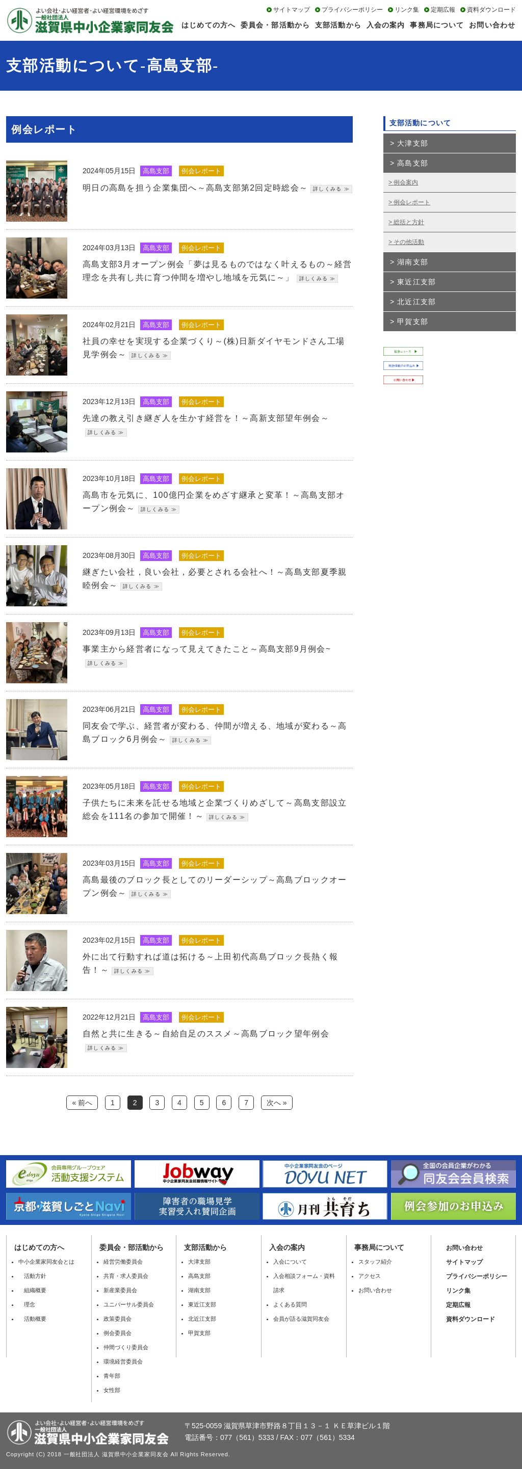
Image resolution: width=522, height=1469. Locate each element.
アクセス (369, 1276)
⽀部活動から (205, 1247)
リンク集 (407, 9)
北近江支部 (416, 302)
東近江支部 (416, 282)
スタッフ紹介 (375, 1262)
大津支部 (412, 143)
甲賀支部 (412, 321)
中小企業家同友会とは (46, 1262)
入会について (290, 1262)
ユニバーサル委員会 (128, 1304)
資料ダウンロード (491, 9)
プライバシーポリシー (352, 9)
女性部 (111, 1390)
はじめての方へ (208, 25)
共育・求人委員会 (125, 1276)
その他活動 (409, 242)
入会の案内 (386, 25)
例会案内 (406, 182)
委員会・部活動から (275, 25)
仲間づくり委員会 (125, 1347)
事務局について (437, 25)
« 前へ (82, 1103)
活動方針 (32, 1276)
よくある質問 (290, 1304)
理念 (26, 1304)
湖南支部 (412, 262)
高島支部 (412, 163)
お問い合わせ (492, 25)
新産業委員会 (120, 1290)
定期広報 (443, 9)
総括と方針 (409, 222)
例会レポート (412, 202)
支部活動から (338, 25)
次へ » (277, 1103)
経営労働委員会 (123, 1262)
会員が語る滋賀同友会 (301, 1319)
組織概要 (32, 1290)
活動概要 (32, 1319)
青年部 (111, 1376)
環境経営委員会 (123, 1361)
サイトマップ (291, 9)
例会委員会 (117, 1333)
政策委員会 (117, 1319)
